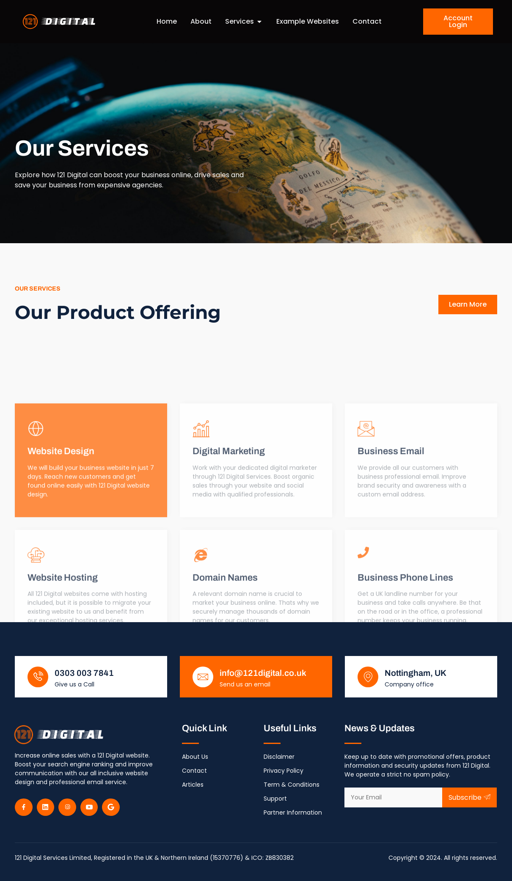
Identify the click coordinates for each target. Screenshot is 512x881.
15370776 (226, 858)
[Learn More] (91, 551)
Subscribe (469, 797)
